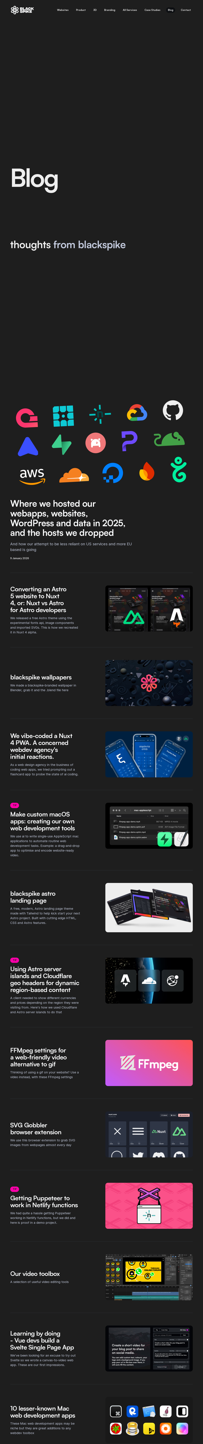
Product (81, 10)
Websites (63, 10)
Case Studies (152, 10)
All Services (130, 10)
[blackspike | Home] (22, 10)
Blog (170, 10)
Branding (109, 10)
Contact (186, 10)
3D (95, 10)
